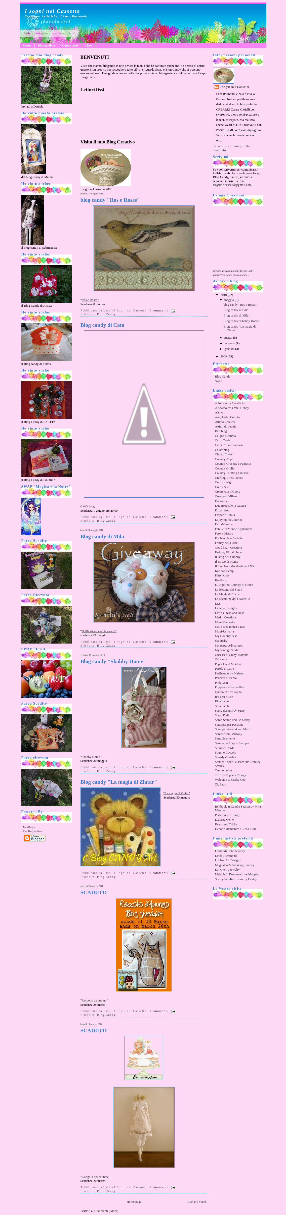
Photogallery (47, 45)
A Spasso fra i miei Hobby (232, 408)
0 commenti (158, 310)
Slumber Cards (224, 748)
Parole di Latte (224, 668)
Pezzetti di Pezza (226, 678)
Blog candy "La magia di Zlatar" (118, 782)
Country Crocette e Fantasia (233, 463)
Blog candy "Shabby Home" (113, 661)
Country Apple (224, 459)
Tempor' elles (223, 770)
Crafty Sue (222, 487)
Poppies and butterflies (229, 687)
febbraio (230, 343)
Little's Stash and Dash (229, 613)
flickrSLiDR (247, 271)
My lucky (221, 641)
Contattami (70, 45)
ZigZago (220, 784)
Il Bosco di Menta (226, 561)
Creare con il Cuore (227, 491)
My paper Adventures (229, 645)
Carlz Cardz (222, 440)
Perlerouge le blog (227, 815)
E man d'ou (222, 510)
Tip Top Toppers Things (230, 775)
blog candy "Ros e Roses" (110, 200)
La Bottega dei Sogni (228, 589)
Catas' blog (222, 450)
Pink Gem (221, 682)
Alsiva (219, 412)
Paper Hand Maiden (228, 664)
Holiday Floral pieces (229, 552)
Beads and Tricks (226, 824)
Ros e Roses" (90, 300)
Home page (134, 1201)
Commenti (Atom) (106, 1211)
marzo (228, 337)
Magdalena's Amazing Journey (235, 865)
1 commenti (158, 1011)
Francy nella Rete (226, 543)
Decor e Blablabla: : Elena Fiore (236, 829)
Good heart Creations (228, 547)
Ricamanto (222, 701)
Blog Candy (106, 314)
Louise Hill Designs (228, 860)
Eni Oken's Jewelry (227, 869)
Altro (88, 45)
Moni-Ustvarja (224, 631)
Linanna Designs (226, 608)
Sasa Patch (222, 706)
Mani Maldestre (225, 622)
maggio (229, 300)
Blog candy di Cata (102, 325)
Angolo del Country (228, 417)
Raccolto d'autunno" (95, 1000)
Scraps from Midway (228, 734)
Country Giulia (224, 468)
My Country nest (226, 636)
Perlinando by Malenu (229, 673)
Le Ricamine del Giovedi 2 (232, 599)
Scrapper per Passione (229, 724)
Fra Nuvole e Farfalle (229, 538)
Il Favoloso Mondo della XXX (235, 566)
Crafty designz (224, 482)
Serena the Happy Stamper (232, 743)
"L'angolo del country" (95, 1177)
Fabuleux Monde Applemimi (233, 529)
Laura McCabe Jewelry (230, 851)
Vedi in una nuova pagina (233, 275)
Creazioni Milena (226, 496)
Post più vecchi (197, 1201)
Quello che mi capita (228, 692)
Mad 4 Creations (225, 617)
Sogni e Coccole (225, 752)
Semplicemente (225, 738)
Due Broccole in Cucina (230, 505)
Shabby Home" (91, 757)
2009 (224, 356)
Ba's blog (221, 431)
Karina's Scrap (224, 571)
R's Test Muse (224, 697)
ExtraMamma (224, 524)
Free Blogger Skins (32, 831)
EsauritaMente (224, 819)
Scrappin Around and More (232, 729)
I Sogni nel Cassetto (235, 86)
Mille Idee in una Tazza (230, 626)
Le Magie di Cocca (227, 594)
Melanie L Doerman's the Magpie (236, 874)
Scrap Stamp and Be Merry (232, 720)
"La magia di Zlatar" (177, 793)
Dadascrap (222, 501)
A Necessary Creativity (230, 403)
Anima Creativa (225, 422)
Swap (218, 381)
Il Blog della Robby (227, 557)
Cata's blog (87, 506)
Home (27, 45)
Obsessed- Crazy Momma (232, 655)
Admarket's (233, 271)
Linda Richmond (226, 856)
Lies (218, 603)
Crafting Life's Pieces (229, 478)
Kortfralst (221, 580)
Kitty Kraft (222, 575)
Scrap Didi (222, 715)
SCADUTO (93, 892)
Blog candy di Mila (102, 537)
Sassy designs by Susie (230, 710)
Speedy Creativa (225, 757)
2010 (224, 295)
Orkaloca (221, 659)
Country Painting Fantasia (232, 473)
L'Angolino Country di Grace (234, 585)
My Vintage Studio (227, 650)
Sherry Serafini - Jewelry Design (236, 879)
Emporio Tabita (225, 515)
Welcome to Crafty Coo (230, 779)
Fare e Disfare (224, 533)
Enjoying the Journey (228, 519)
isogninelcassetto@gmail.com (232, 185)
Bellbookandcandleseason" (99, 631)
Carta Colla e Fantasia (229, 445)
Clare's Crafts (223, 454)
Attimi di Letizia (225, 426)
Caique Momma (225, 436)
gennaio (229, 349)
